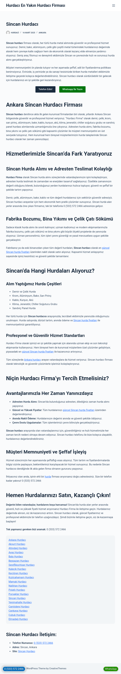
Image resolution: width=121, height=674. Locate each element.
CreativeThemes (57, 668)
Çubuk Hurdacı (17, 615)
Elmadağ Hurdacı (18, 619)
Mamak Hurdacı (17, 581)
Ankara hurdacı (32, 359)
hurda (48, 476)
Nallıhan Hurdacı (18, 585)
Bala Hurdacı (16, 556)
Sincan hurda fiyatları (85, 320)
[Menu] (113, 5)
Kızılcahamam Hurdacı (21, 577)
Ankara (42, 33)
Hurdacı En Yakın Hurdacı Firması (35, 5)
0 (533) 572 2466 (43, 642)
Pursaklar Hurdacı (19, 594)
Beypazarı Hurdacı (19, 560)
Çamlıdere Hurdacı (19, 606)
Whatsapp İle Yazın (72, 89)
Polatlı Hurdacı (17, 589)
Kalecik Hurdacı (17, 569)
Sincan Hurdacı (17, 598)
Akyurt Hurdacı (17, 544)
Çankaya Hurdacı (18, 610)
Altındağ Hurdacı (18, 548)
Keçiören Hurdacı (18, 573)
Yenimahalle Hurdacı (20, 602)
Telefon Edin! (45, 89)
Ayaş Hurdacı (16, 552)
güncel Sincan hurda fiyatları (38, 351)
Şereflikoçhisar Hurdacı (22, 564)
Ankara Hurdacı (17, 539)
